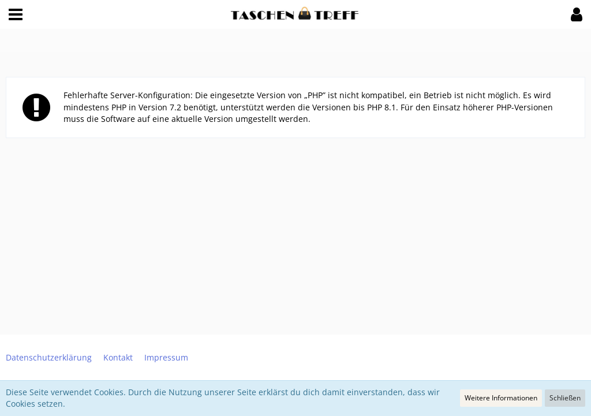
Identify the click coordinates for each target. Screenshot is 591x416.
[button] (15, 14)
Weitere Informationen (501, 398)
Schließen (565, 398)
